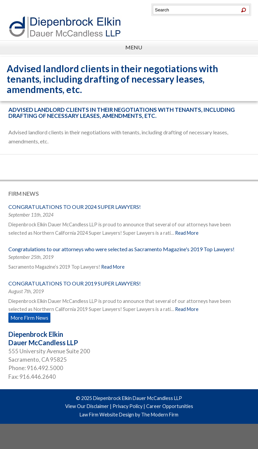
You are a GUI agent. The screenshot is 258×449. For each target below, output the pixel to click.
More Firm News (29, 318)
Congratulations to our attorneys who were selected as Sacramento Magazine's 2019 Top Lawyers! (121, 249)
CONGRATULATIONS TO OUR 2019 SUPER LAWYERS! (74, 283)
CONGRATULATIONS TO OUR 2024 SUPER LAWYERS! (74, 207)
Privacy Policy (127, 406)
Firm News (23, 193)
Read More (187, 233)
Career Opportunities (169, 406)
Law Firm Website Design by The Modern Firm (129, 414)
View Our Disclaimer (87, 406)
